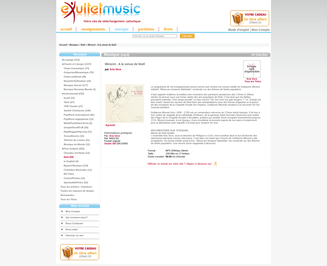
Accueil (63, 45)
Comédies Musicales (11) (76, 170)
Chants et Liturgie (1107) (76, 64)
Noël (83, 45)
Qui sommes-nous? (77, 217)
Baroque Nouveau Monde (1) (78, 89)
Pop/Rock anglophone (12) (77, 119)
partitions (146, 29)
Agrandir (124, 124)
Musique (73, 45)
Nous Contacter (74, 223)
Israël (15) (68, 98)
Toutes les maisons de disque (77, 191)
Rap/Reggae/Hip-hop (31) (76, 131)
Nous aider (72, 229)
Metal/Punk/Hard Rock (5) (76, 123)
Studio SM (110, 143)
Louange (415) (70, 59)
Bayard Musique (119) (74, 165)
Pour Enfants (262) (73, 148)
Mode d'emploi (238, 29)
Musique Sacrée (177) (74, 85)
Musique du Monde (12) (75, 144)
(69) (67, 157)
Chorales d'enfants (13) (75, 153)
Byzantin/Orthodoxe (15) (76, 81)
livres (168, 29)
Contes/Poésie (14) (73, 178)
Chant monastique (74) (75, 68)
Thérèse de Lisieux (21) (75, 140)
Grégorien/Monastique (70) (77, 72)
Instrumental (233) (72, 93)
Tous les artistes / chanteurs (76, 186)
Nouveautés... (68, 195)
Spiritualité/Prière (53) (74, 182)
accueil (66, 29)
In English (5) (70, 161)
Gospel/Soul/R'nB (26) (74, 127)
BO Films (67, 174)
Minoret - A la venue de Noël (102, 45)
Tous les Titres (69, 199)
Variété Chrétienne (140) (76, 110)
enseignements (93, 29)
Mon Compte (261, 29)
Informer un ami (75, 235)
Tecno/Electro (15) (72, 136)
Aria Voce (262, 54)
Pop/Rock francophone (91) (77, 115)
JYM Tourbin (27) (72, 106)
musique (122, 29)
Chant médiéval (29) (73, 76)
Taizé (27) (67, 102)
